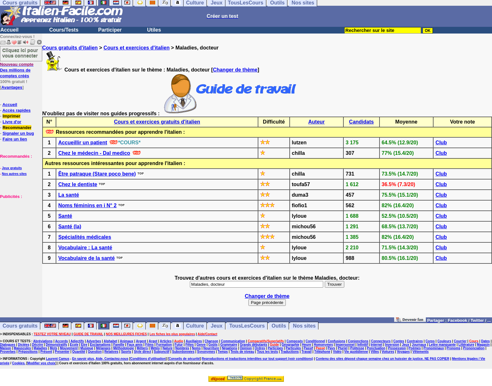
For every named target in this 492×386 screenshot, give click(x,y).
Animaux (126, 341)
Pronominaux (434, 348)
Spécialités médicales (84, 237)
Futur (179, 344)
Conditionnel (315, 341)
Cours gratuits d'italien (70, 47)
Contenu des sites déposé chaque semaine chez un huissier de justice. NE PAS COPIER (382, 358)
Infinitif (362, 344)
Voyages (403, 351)
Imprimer (11, 116)
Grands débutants (253, 344)
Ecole (74, 344)
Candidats (361, 122)
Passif (308, 348)
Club (441, 142)
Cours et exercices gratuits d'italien (157, 122)
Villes (375, 351)
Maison (5, 348)
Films (149, 344)
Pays (331, 348)
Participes (275, 348)
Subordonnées (183, 351)
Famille (118, 344)
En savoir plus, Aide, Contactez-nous (100, 358)
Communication (233, 341)
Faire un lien (15, 139)
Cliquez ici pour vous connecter (20, 52)
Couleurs (444, 341)
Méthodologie (123, 348)
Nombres (182, 348)
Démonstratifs (56, 344)
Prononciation (474, 348)
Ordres (259, 348)
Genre (201, 344)
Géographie (291, 344)
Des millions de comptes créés (17, 70)
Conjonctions (358, 341)
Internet (376, 344)
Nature (167, 348)
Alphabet (110, 341)
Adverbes (94, 341)
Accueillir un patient (82, 142)
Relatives (111, 351)
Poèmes (415, 348)
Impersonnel (345, 344)
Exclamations (100, 344)
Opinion (246, 348)
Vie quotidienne (356, 351)
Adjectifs (77, 341)
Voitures (388, 351)
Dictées (23, 344)
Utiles (154, 30)
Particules (293, 348)
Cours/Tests (63, 30)
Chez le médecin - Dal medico (94, 153)
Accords (61, 341)
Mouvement (69, 348)
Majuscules (22, 348)
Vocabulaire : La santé (85, 247)
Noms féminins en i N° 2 (87, 205)
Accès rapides (16, 110)
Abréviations (43, 341)
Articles (166, 341)
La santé (68, 195)
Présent (46, 351)
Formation (164, 344)
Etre (84, 344)
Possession (397, 348)
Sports (126, 351)
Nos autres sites (14, 174)
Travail (306, 351)
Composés (294, 341)
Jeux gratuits (12, 168)
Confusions (336, 341)
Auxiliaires (194, 341)
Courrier (460, 341)
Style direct (142, 351)
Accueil (9, 30)
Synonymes (206, 351)
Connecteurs (381, 341)
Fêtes (189, 344)
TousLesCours (247, 326)
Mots (53, 348)
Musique (86, 348)
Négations (229, 348)
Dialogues (7, 344)
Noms (196, 348)
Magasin (483, 344)
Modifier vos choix (41, 363)
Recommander (17, 127)
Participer (110, 30)
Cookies (18, 363)
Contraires (415, 341)
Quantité (78, 351)
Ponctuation (376, 348)
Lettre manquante (442, 344)
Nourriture (211, 348)
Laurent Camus (57, 358)
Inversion (392, 344)
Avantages (11, 87)
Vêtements (420, 351)
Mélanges (103, 348)
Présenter (62, 351)
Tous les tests (267, 351)
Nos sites (304, 326)
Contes (398, 341)
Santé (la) (69, 226)
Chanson (211, 341)
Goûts (213, 344)
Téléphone (322, 351)
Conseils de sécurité (184, 358)
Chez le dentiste (77, 184)
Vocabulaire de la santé (86, 258)
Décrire (37, 344)
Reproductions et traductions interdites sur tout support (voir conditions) (257, 358)
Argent (141, 341)
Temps (223, 351)
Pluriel (343, 348)
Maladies (40, 348)
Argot (153, 341)
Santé (65, 216)
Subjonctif (161, 351)
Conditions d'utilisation (148, 358)
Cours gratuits (20, 326)
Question (95, 351)
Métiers (142, 348)
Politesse (357, 348)
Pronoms (453, 348)
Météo (155, 348)
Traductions (290, 351)
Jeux (216, 326)
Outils (279, 326)
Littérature (466, 344)
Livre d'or (12, 121)
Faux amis (135, 344)
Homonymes (323, 344)
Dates (485, 341)
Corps (430, 341)
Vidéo (337, 351)
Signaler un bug (18, 133)
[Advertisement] (19, 231)
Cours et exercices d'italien (137, 47)
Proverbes (8, 351)
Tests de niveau (242, 351)
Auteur (316, 122)
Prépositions (28, 351)
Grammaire (228, 344)
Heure (306, 344)
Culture (195, 326)
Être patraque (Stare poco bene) (97, 174)
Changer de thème (235, 69)
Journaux (419, 344)
